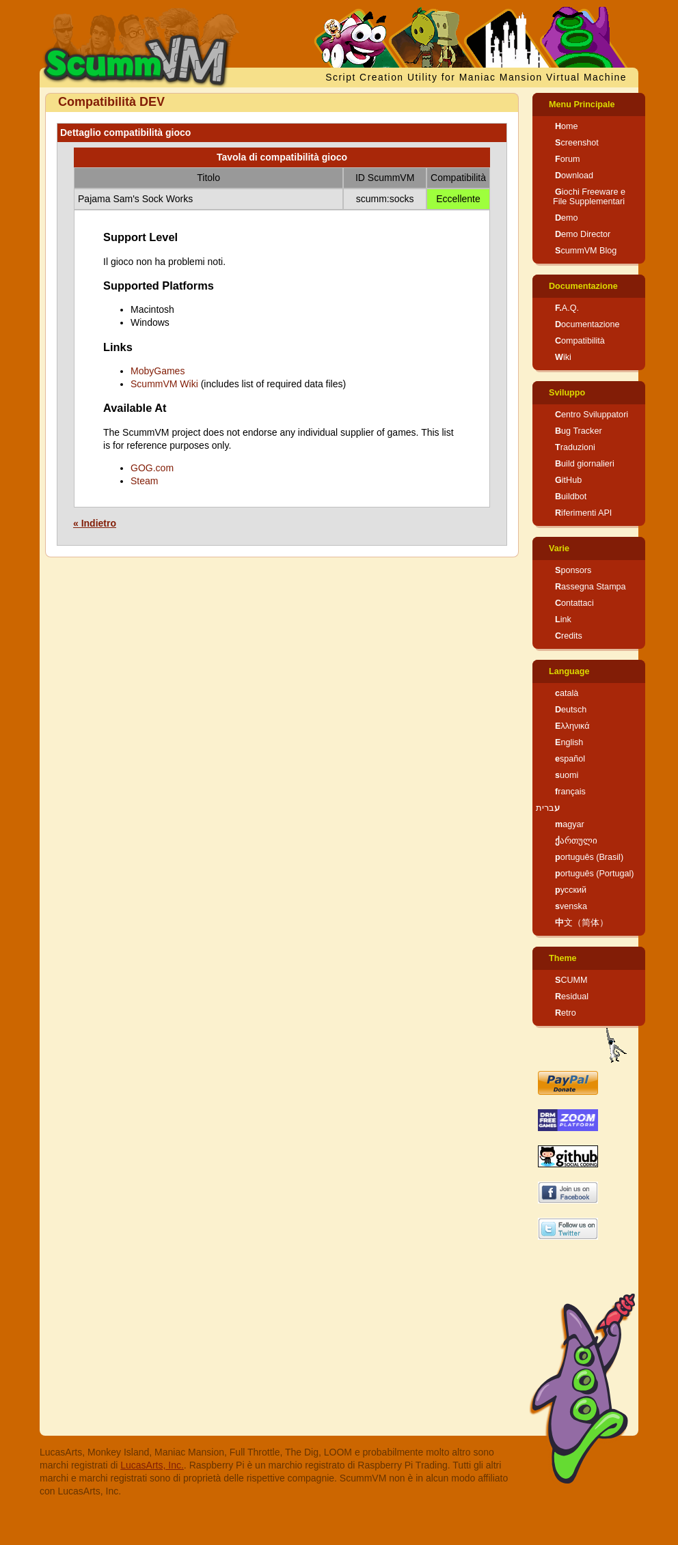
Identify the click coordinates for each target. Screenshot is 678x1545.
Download (574, 175)
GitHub (568, 480)
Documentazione (583, 286)
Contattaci (574, 603)
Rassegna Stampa (590, 586)
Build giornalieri (584, 464)
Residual (571, 996)
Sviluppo (567, 393)
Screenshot (577, 143)
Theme (563, 958)
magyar (569, 824)
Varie (559, 548)
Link (563, 619)
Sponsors (573, 570)
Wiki (563, 357)
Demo (566, 218)
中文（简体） (581, 923)
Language (569, 671)
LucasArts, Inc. (152, 1465)
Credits (568, 636)
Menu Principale (582, 104)
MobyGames (158, 370)
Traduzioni (575, 447)
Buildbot (570, 496)
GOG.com (152, 467)
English (569, 742)
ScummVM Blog (585, 250)
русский (570, 890)
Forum (567, 159)
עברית (548, 808)
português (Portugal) (594, 873)
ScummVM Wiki (164, 383)
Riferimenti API (583, 513)
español (570, 759)
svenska (571, 906)
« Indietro (94, 523)
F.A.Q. (567, 308)
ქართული (576, 841)
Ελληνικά (572, 726)
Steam (144, 480)
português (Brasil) (589, 857)
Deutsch (570, 709)
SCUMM (571, 980)
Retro (565, 1013)
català (566, 693)
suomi (566, 775)
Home (566, 126)
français (570, 791)
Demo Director (582, 234)
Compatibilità (580, 341)
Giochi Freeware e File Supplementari (589, 196)
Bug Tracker (578, 431)
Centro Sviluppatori (591, 414)
